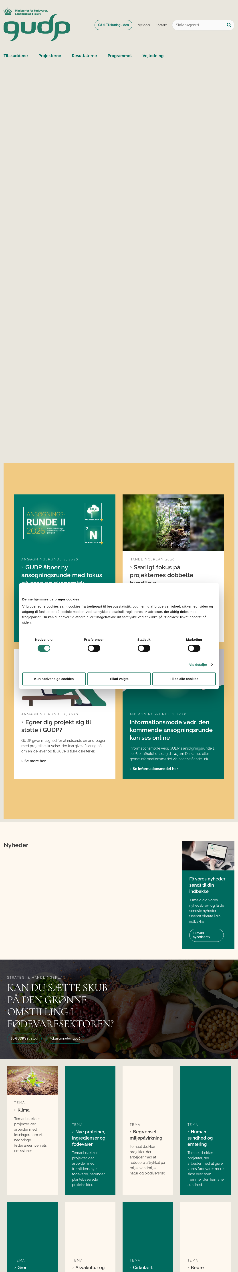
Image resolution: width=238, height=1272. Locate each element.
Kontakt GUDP (196, 1219)
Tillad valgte (119, 679)
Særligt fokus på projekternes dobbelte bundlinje (161, 523)
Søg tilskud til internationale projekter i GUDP (89, 1212)
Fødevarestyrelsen (201, 1197)
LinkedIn (134, 1185)
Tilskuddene (16, 55)
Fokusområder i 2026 (65, 911)
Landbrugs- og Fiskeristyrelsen (198, 1207)
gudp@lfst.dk (26, 1205)
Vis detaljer (198, 664)
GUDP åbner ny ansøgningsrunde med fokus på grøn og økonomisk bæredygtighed (61, 527)
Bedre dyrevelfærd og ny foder (204, 1056)
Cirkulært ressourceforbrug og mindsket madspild (148, 1059)
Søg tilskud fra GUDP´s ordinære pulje (85, 1187)
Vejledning (153, 55)
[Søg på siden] (229, 25)
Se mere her (35, 581)
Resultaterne (84, 55)
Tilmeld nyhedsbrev (201, 808)
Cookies (13, 1255)
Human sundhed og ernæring (200, 965)
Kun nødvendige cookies (54, 679)
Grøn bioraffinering (28, 1053)
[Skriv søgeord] (203, 25)
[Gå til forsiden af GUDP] (35, 25)
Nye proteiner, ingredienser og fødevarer (88, 965)
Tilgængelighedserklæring (50, 1255)
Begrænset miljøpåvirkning (146, 962)
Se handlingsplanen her (153, 573)
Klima (24, 959)
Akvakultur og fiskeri (88, 1053)
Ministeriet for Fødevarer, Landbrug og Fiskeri (206, 1187)
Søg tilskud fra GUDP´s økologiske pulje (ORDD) (86, 1200)
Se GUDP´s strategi (24, 911)
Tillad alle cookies (184, 679)
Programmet (120, 55)
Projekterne (49, 55)
